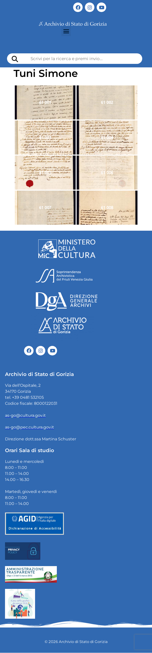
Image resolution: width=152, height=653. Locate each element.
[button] (66, 31)
